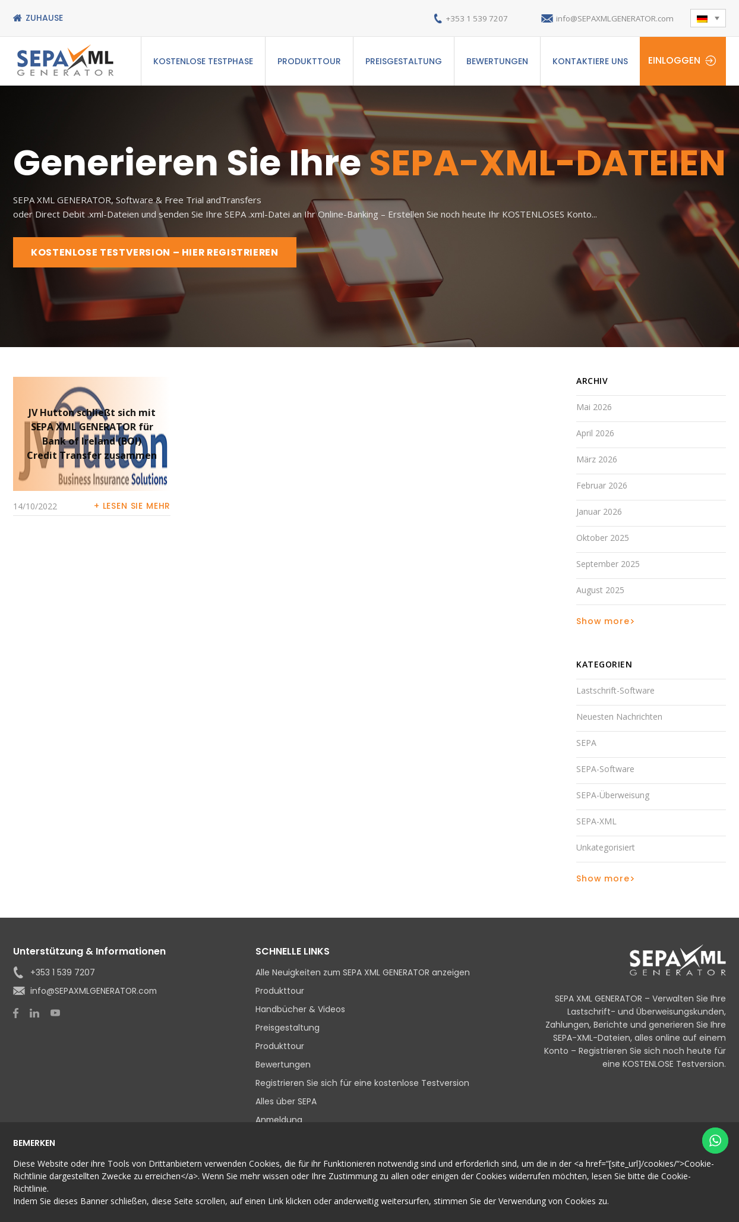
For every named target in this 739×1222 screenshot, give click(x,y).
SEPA (586, 743)
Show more (603, 622)
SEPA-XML (596, 821)
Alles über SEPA (286, 1102)
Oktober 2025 (602, 538)
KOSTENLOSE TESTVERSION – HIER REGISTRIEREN (156, 252)
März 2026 (596, 459)
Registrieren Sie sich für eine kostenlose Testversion (362, 1083)
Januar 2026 (599, 512)
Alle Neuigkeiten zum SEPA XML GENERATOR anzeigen (363, 973)
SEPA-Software (605, 769)
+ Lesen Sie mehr (132, 506)
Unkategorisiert (605, 847)
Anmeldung (279, 1120)
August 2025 (600, 590)
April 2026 (595, 433)
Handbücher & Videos (300, 1010)
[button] (708, 18)
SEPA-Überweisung (612, 795)
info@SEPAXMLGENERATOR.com (609, 18)
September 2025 (608, 564)
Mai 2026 (594, 407)
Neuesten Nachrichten (619, 717)
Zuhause (44, 18)
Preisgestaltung (403, 61)
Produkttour (309, 61)
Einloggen (674, 60)
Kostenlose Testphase (203, 61)
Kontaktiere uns (590, 61)
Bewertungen (497, 61)
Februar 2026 (601, 486)
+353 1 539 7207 (463, 18)
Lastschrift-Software (615, 691)
